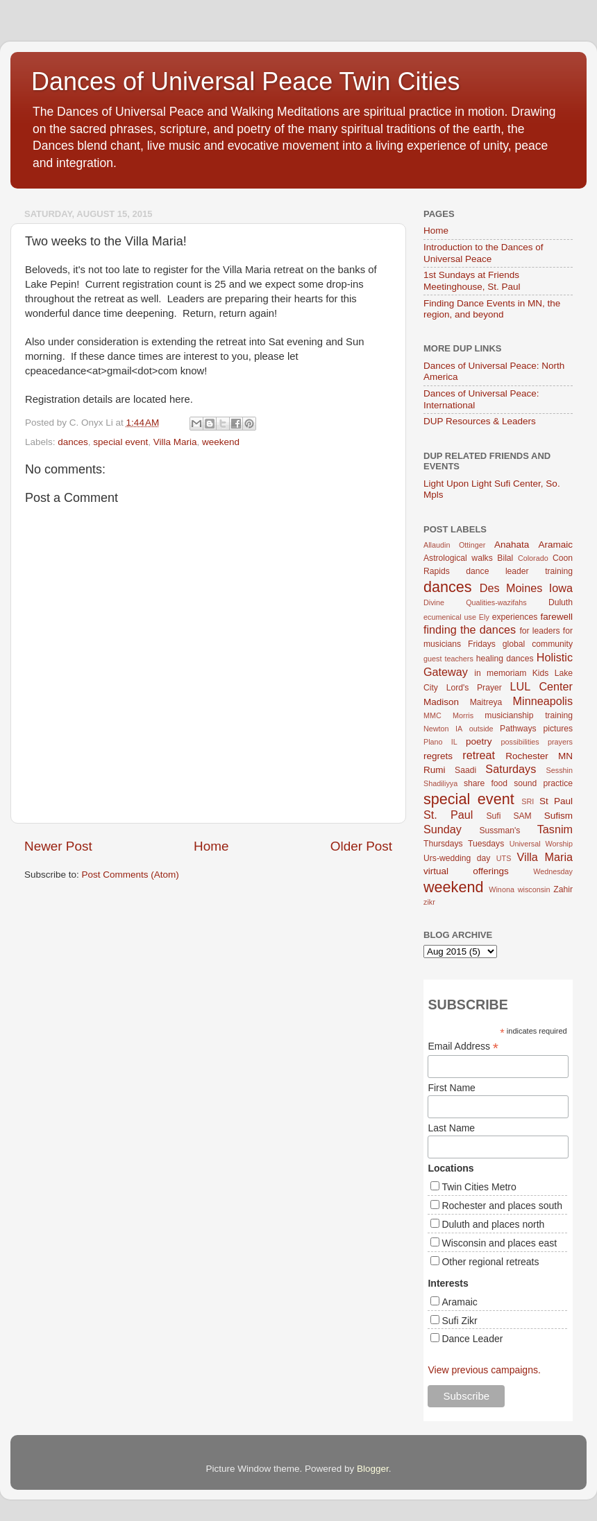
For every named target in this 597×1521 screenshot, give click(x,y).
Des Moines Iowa (526, 588)
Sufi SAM (508, 816)
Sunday (442, 829)
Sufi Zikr (459, 1320)
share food (485, 783)
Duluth (560, 602)
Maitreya (486, 702)
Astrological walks (458, 558)
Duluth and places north (493, 1224)
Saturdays (510, 769)
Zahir (563, 889)
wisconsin (534, 889)
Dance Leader (472, 1338)
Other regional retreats (490, 1261)
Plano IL (440, 742)
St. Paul (448, 814)
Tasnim (555, 829)
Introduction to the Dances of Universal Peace (483, 252)
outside (481, 728)
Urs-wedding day (456, 858)
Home (211, 846)
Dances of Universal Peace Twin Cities (245, 81)
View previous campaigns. (484, 1369)
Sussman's (499, 830)
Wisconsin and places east (499, 1243)
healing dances (505, 658)
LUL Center (541, 686)
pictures (558, 728)
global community (538, 644)
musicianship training (529, 715)
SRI (527, 801)
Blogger (373, 1468)
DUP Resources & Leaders (479, 421)
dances (73, 442)
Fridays (482, 644)
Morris (463, 715)
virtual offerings (466, 871)
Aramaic (555, 544)
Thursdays (443, 844)
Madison (441, 702)
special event (120, 442)
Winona (501, 889)
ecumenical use (449, 617)
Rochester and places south (502, 1205)
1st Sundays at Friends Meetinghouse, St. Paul (472, 280)
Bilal (505, 558)
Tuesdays (486, 844)
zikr (429, 902)
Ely (484, 617)
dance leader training (519, 571)
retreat (478, 755)
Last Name (451, 1127)
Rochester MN (539, 756)
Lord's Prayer (474, 688)
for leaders (539, 631)
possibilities (520, 742)
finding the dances (469, 629)
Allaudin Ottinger (454, 545)
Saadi (465, 770)
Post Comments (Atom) (130, 874)
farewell (556, 616)
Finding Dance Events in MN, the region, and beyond (491, 309)
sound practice (543, 783)
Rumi (434, 770)
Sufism (558, 815)
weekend (220, 442)
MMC (432, 715)
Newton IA (442, 728)
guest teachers (448, 658)
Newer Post (58, 846)
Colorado (533, 558)
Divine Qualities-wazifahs (475, 602)
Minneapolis (543, 701)
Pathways (518, 728)
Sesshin (559, 770)
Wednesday (553, 871)
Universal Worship (541, 844)
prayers (560, 742)
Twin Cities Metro (479, 1186)
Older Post (361, 846)
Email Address (463, 1046)
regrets (438, 756)
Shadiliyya (440, 783)
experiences (514, 617)
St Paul (556, 801)
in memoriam (500, 673)
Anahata (511, 544)
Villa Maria (175, 442)
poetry (479, 741)
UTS (504, 858)
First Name (451, 1087)
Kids (540, 673)
